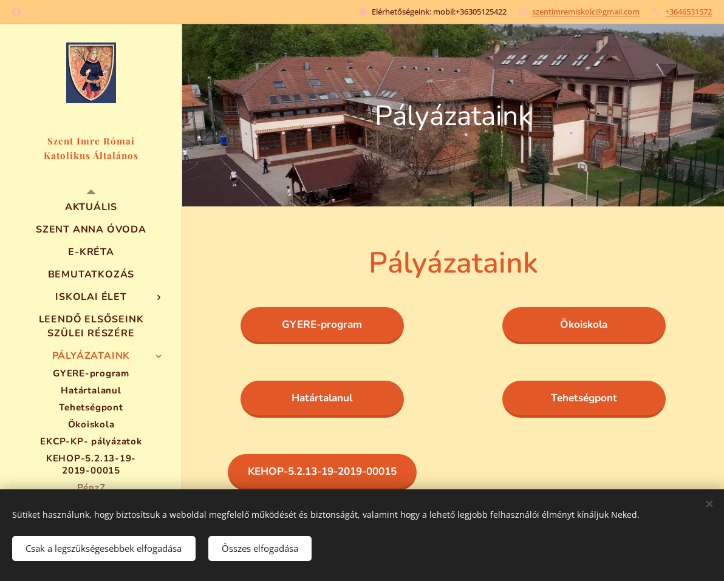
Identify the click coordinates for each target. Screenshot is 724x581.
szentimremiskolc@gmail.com (586, 11)
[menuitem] (91, 207)
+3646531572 (688, 11)
